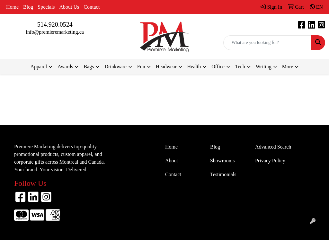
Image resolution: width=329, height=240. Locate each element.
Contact (92, 7)
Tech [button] (240, 66)
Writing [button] (263, 66)
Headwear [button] (166, 66)
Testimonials (223, 174)
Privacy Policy (270, 160)
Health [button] (194, 66)
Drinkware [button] (115, 66)
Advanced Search (273, 147)
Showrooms (222, 160)
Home (12, 7)
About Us (69, 7)
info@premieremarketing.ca (55, 32)
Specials (46, 7)
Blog (28, 7)
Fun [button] (141, 66)
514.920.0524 (55, 24)
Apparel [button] (39, 66)
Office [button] (218, 66)
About (171, 160)
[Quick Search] (267, 42)
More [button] (287, 66)
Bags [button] (89, 66)
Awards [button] (65, 66)
